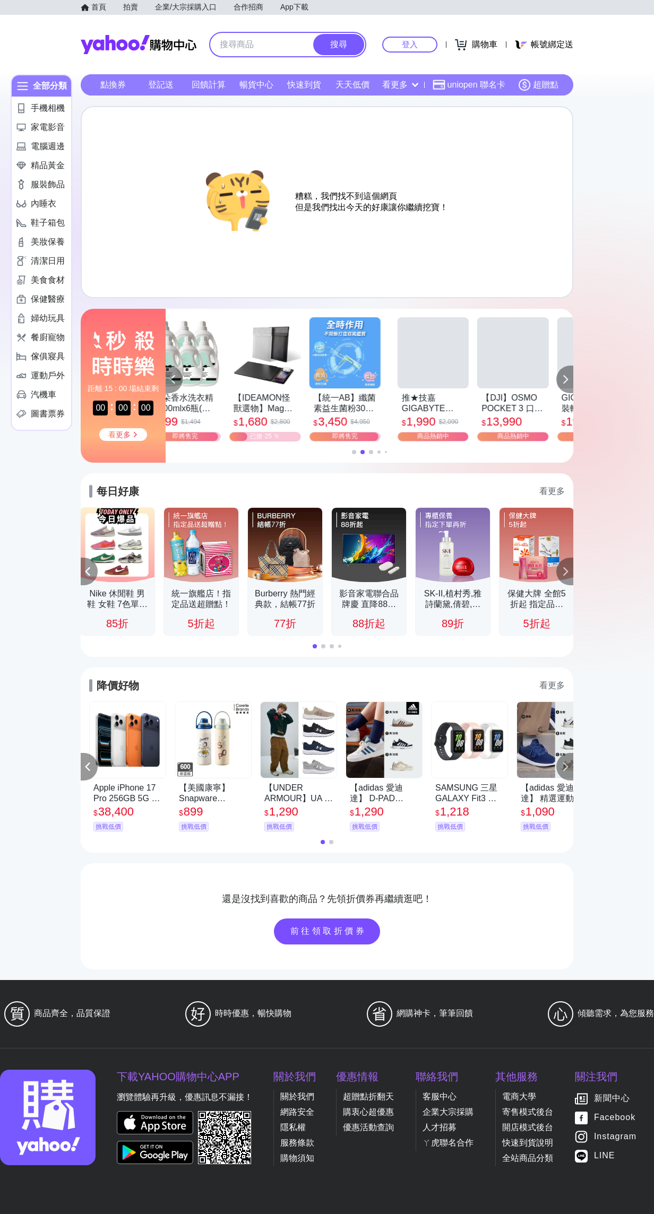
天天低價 (352, 84)
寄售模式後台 (527, 1111)
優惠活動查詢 (368, 1127)
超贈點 (538, 85)
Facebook (614, 1117)
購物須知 (297, 1158)
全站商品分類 (527, 1158)
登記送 (161, 84)
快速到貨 (304, 84)
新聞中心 (612, 1098)
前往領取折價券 (328, 930)
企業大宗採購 (448, 1111)
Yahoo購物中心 (138, 44)
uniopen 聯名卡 (469, 85)
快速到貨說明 (527, 1142)
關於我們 (297, 1096)
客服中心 (440, 1096)
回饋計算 (209, 84)
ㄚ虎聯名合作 (448, 1142)
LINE (604, 1155)
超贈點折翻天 (368, 1096)
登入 (410, 44)
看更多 (400, 84)
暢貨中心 (256, 84)
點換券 (113, 84)
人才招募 (440, 1127)
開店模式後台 (527, 1127)
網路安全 (297, 1111)
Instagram (615, 1136)
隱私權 (293, 1127)
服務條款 (297, 1142)
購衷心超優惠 (368, 1111)
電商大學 (519, 1096)
